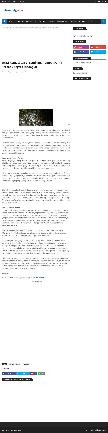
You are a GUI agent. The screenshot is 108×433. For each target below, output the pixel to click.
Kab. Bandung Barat (14, 364)
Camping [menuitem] (73, 21)
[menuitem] (4, 21)
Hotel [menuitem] (90, 21)
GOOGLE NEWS (39, 278)
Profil (9, 1)
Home (4, 1)
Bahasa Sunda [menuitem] (31, 21)
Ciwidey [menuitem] (51, 21)
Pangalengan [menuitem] (62, 21)
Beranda (4, 27)
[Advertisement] (36, 44)
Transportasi (12, 27)
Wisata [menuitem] (11, 21)
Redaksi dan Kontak (18, 1)
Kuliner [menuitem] (82, 21)
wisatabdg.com (9, 72)
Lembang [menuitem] (42, 21)
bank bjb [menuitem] (20, 21)
